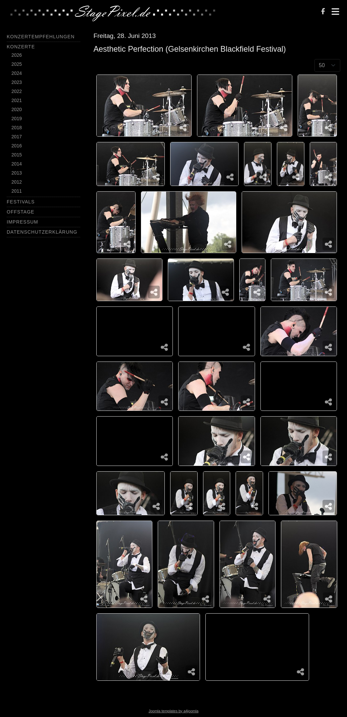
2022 (16, 91)
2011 (16, 191)
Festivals (21, 201)
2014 (16, 163)
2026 (16, 55)
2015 (16, 154)
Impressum (22, 222)
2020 (16, 109)
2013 (16, 173)
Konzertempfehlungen (41, 36)
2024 (16, 73)
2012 (16, 182)
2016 (16, 145)
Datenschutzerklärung (42, 232)
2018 (16, 127)
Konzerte (21, 46)
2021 (16, 100)
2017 (16, 136)
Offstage (20, 211)
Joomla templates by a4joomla (174, 711)
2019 (16, 118)
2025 (16, 64)
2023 (16, 82)
